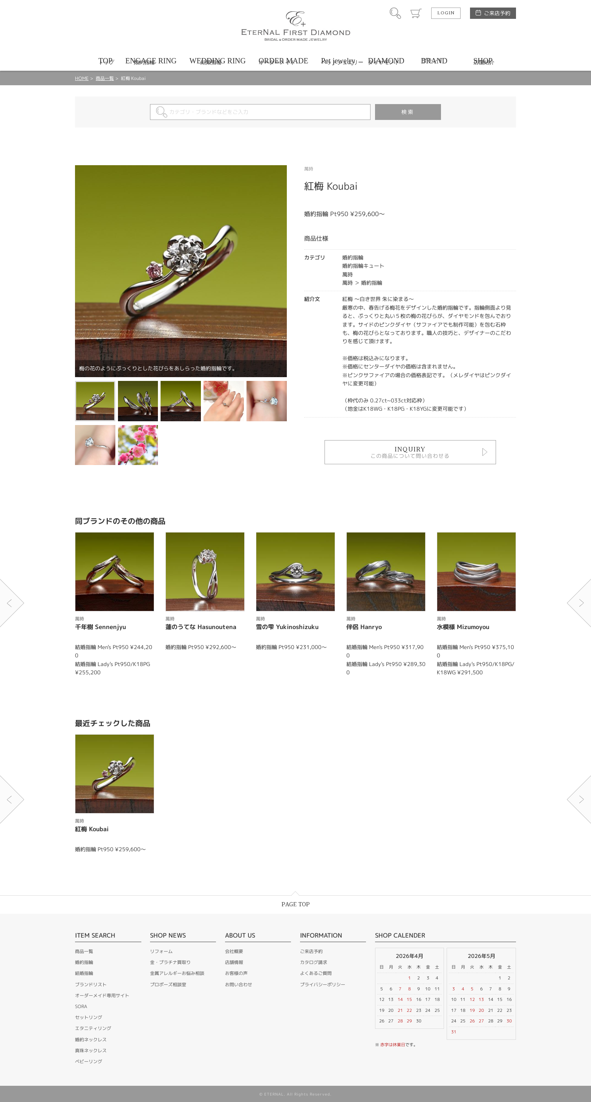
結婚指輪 (84, 973)
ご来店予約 (497, 13)
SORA (81, 1006)
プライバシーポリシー (322, 984)
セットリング (88, 1017)
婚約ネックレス (91, 1039)
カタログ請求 (313, 962)
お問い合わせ (238, 984)
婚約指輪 (84, 962)
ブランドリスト (91, 984)
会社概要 (234, 951)
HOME (82, 78)
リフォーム (161, 951)
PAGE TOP (296, 904)
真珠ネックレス (91, 1050)
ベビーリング (88, 1061)
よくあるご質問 (316, 973)
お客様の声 (236, 973)
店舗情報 (234, 962)
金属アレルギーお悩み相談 (177, 973)
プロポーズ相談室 (168, 984)
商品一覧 (105, 78)
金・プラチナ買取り (170, 962)
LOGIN (446, 13)
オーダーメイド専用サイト (102, 995)
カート (416, 13)
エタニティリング (93, 1028)
